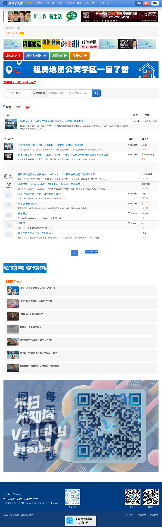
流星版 (39, 3)
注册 (146, 3)
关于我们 (130, 514)
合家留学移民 (148, 174)
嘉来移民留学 (148, 154)
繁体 (155, 3)
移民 (15, 33)
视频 (79, 3)
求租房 (21, 223)
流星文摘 (49, 3)
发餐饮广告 (80, 55)
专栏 (87, 3)
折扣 (109, 3)
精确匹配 (40, 93)
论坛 (94, 3)
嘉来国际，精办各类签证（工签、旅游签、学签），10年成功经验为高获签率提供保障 (63, 154)
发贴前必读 (13, 55)
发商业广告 (59, 55)
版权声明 (142, 514)
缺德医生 (22, 213)
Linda (144, 145)
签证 (19, 28)
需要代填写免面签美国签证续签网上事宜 (39, 194)
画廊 (18, 107)
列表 (8, 107)
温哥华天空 (13, 3)
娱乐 (102, 3)
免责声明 (154, 514)
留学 (9, 33)
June (143, 223)
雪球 (143, 203)
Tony (143, 194)
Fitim (143, 233)
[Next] (81, 253)
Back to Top (91, 252)
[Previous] (67, 253)
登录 (139, 3)
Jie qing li (145, 213)
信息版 (29, 3)
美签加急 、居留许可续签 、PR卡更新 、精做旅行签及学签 (49, 184)
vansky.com (27, 514)
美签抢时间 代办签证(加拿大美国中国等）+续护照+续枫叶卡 (52, 121)
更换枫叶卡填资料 (27, 203)
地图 (27, 107)
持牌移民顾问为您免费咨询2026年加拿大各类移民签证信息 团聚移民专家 (56, 174)
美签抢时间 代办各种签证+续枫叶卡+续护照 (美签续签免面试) (50, 145)
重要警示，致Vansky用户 (19, 82)
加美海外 (145, 184)
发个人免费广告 (36, 55)
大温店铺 (69, 3)
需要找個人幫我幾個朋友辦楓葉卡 (35, 233)
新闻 (59, 3)
